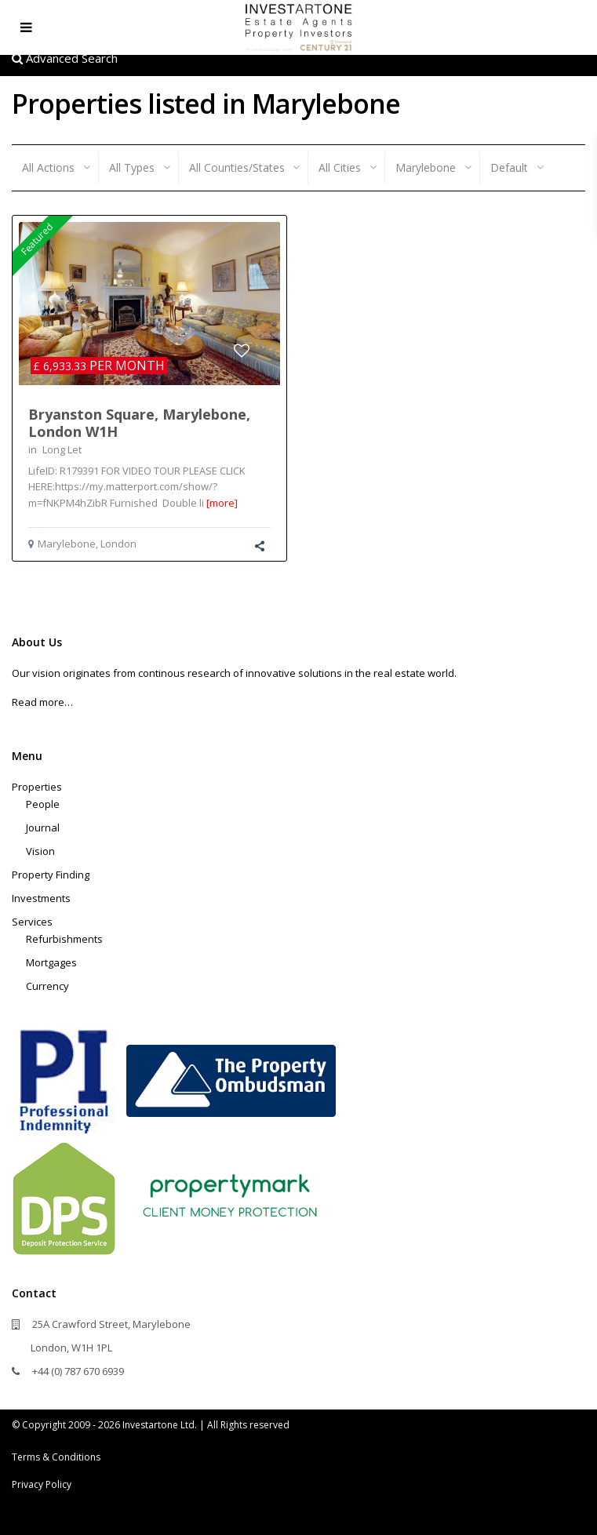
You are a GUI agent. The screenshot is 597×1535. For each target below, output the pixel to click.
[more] (222, 503)
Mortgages (51, 962)
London (118, 544)
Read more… (42, 702)
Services (32, 922)
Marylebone (67, 544)
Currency (47, 986)
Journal (43, 827)
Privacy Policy (41, 1484)
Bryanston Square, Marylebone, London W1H (139, 423)
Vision (40, 851)
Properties (37, 787)
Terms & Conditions (56, 1457)
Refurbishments (64, 939)
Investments (41, 898)
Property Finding (50, 875)
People (43, 804)
